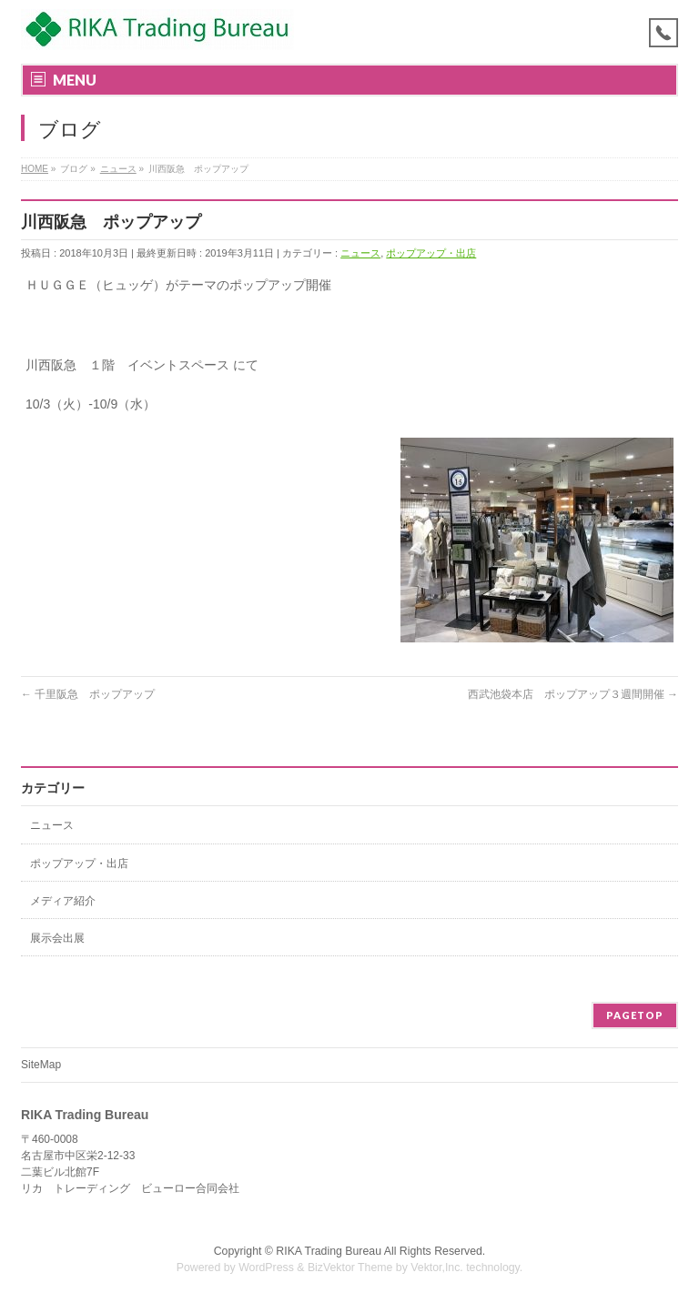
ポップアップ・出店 (431, 252)
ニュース (360, 252)
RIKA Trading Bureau (328, 1251)
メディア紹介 (63, 900)
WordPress (266, 1267)
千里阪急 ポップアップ (88, 694)
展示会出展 (57, 938)
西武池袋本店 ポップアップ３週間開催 (573, 694)
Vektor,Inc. (436, 1267)
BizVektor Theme (350, 1267)
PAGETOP (635, 1015)
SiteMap (41, 1064)
